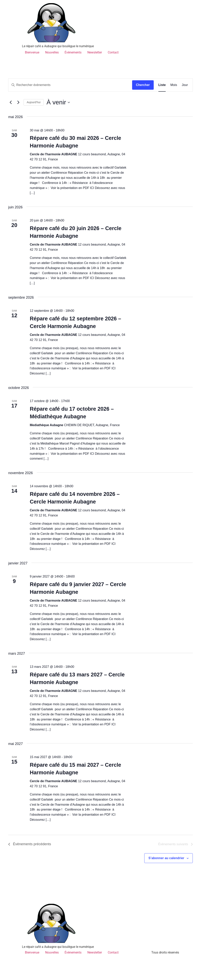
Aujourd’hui (33, 102)
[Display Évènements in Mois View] (173, 85)
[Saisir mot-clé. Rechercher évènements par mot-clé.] (70, 85)
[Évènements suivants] (18, 102)
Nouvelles (52, 52)
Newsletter (94, 52)
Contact (113, 52)
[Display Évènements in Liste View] (162, 85)
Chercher (143, 85)
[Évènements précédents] (10, 102)
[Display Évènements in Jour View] (185, 85)
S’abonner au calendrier (166, 858)
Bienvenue (32, 52)
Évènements (73, 52)
